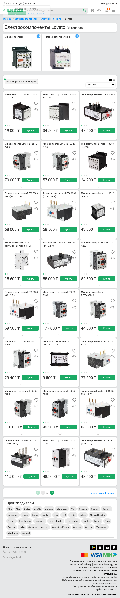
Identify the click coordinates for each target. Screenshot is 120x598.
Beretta (37, 509)
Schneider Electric (60, 527)
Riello (22, 527)
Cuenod (95, 509)
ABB (10, 509)
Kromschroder (56, 521)
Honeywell (40, 521)
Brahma (49, 509)
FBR (64, 515)
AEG (18, 509)
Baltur (27, 509)
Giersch (11, 521)
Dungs (25, 515)
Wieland (26, 533)
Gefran (83, 515)
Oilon (107, 521)
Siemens (77, 527)
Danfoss (106, 509)
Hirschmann (25, 521)
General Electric (97, 515)
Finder (73, 515)
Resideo (11, 527)
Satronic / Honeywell (38, 527)
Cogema (83, 509)
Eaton (35, 515)
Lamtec (86, 521)
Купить (30, 130)
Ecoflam (46, 515)
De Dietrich (13, 515)
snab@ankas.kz (109, 3)
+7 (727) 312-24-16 (25, 3)
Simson (88, 527)
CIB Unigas (62, 509)
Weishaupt (13, 533)
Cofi (73, 509)
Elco (56, 515)
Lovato (97, 521)
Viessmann (101, 527)
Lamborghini (73, 521)
